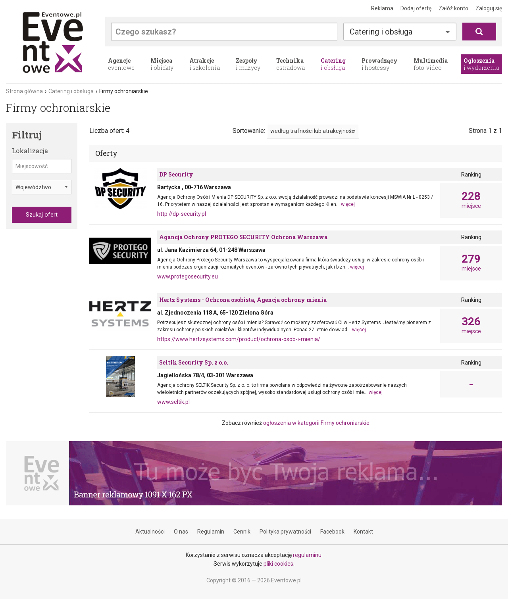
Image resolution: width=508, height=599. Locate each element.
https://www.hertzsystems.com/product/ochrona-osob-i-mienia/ (238, 339)
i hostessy (380, 64)
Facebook (332, 531)
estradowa (290, 64)
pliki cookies (278, 564)
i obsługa (333, 64)
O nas (181, 531)
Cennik (241, 531)
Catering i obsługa (381, 31)
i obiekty (161, 64)
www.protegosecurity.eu (187, 276)
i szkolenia (204, 64)
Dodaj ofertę (415, 8)
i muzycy (248, 64)
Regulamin (210, 531)
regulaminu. (308, 555)
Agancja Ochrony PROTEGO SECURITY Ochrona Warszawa (243, 237)
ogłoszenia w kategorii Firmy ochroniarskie (316, 423)
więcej (348, 204)
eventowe (121, 64)
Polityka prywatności (285, 531)
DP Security (176, 174)
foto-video (431, 64)
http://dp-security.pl (181, 214)
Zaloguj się (488, 8)
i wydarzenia (481, 64)
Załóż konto (453, 8)
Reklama (382, 8)
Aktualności (150, 531)
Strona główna (24, 91)
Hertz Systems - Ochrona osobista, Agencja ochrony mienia (243, 299)
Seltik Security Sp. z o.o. (193, 362)
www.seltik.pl (173, 402)
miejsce (471, 200)
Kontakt (363, 531)
